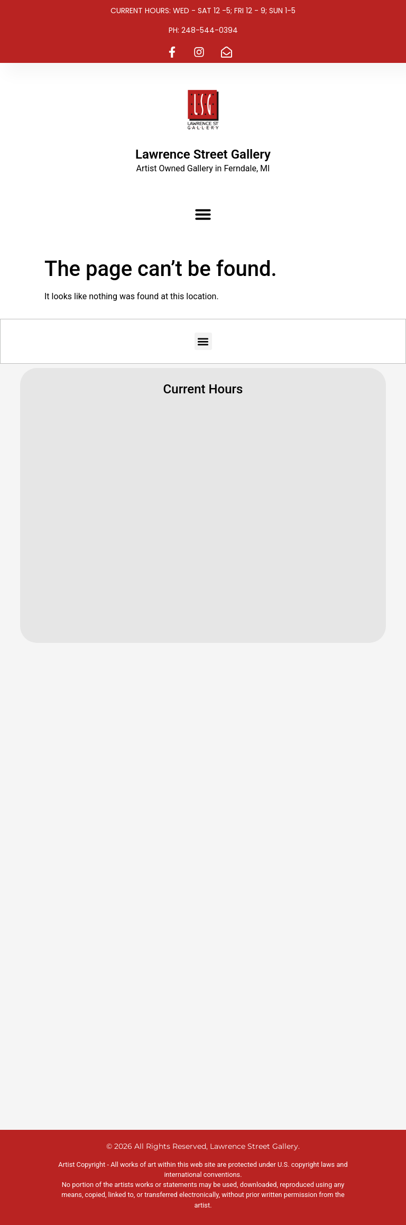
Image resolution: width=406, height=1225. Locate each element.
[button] (203, 214)
